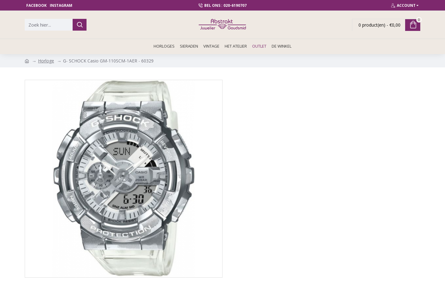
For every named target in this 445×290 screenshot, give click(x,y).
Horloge (46, 61)
